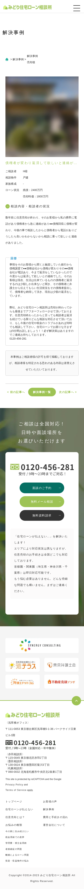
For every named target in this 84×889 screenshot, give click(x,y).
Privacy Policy (14, 784)
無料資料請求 (42, 515)
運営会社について (54, 824)
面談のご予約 (42, 488)
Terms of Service (16, 790)
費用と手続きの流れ (55, 817)
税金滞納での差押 (14, 837)
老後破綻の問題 (13, 849)
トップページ (13, 801)
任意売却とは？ (15, 817)
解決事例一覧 (42, 392)
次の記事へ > (68, 392)
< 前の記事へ (16, 392)
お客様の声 (50, 801)
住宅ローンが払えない (19, 809)
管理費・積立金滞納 (16, 843)
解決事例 (48, 809)
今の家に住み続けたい (17, 831)
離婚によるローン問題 (17, 855)
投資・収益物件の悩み (17, 861)
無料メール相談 (42, 501)
